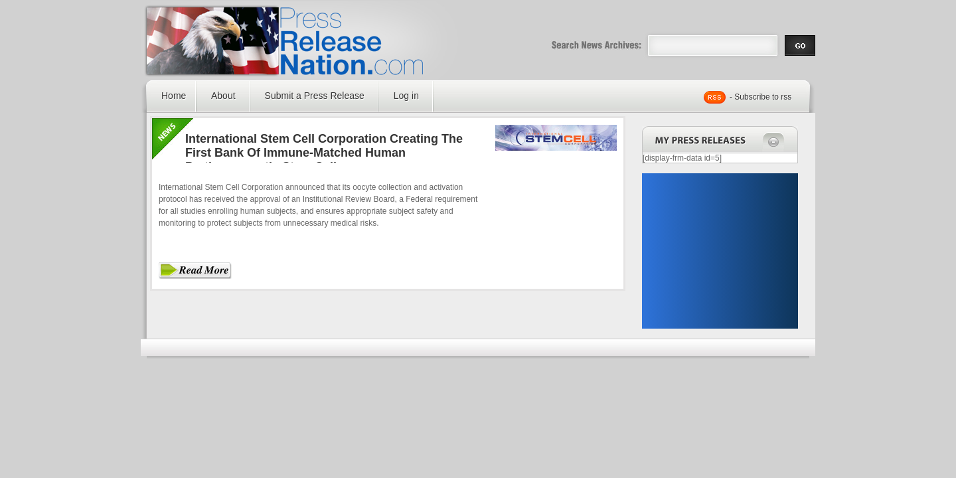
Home (173, 95)
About (223, 95)
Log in (406, 95)
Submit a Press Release (314, 95)
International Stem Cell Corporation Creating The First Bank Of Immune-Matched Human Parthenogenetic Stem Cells (324, 152)
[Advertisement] (719, 251)
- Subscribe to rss (760, 97)
